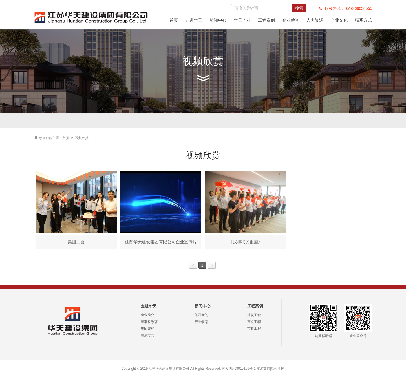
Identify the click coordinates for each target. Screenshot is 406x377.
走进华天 (193, 20)
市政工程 (254, 329)
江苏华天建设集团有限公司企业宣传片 (161, 241)
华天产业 (242, 20)
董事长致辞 (149, 322)
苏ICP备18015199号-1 (239, 369)
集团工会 (76, 241)
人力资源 (314, 20)
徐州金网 (277, 369)
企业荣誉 (290, 20)
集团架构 (147, 329)
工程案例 (266, 20)
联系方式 (363, 20)
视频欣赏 (82, 138)
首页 (173, 20)
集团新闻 (201, 315)
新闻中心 (217, 20)
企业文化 (339, 20)
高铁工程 (254, 322)
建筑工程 (254, 315)
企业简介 (147, 315)
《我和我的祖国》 (245, 241)
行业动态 (201, 322)
